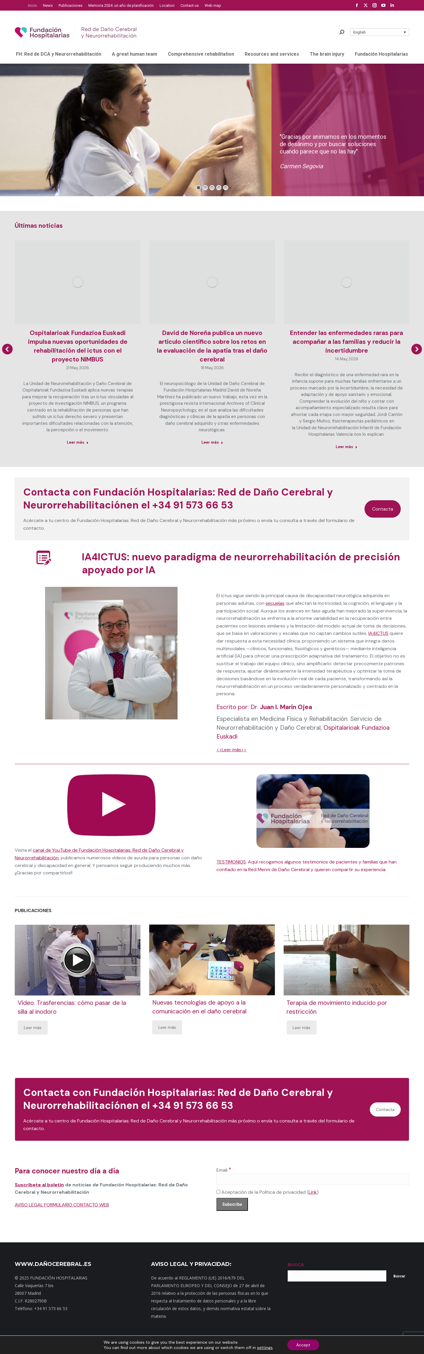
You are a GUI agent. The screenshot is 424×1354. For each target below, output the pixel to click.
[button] (380, 32)
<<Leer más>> (231, 750)
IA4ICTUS (378, 633)
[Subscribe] (232, 1204)
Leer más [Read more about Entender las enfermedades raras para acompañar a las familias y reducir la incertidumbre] (346, 446)
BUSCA (296, 1264)
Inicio (115, 1345)
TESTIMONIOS (231, 862)
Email (223, 1170)
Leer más (33, 1027)
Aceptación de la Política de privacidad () (267, 1192)
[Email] (312, 1179)
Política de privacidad (233, 1345)
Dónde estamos (179, 1345)
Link (313, 1192)
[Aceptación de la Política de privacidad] (218, 1192)
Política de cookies (296, 1345)
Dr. (281, 707)
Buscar (399, 1276)
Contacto (153, 1345)
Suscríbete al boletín (39, 1185)
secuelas (275, 603)
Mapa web (132, 1345)
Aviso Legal (266, 1345)
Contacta (382, 509)
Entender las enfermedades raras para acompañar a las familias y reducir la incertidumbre (346, 342)
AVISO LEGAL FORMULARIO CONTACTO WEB (62, 1205)
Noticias (203, 1345)
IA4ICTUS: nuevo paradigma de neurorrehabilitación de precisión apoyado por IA (241, 563)
